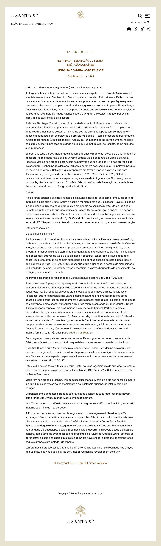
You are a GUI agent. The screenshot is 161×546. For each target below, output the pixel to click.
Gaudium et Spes (78, 332)
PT (92, 51)
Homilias (39, 23)
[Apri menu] (147, 15)
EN (69, 51)
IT (87, 51)
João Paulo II (21, 23)
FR (81, 51)
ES (75, 51)
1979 (50, 23)
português (138, 23)
